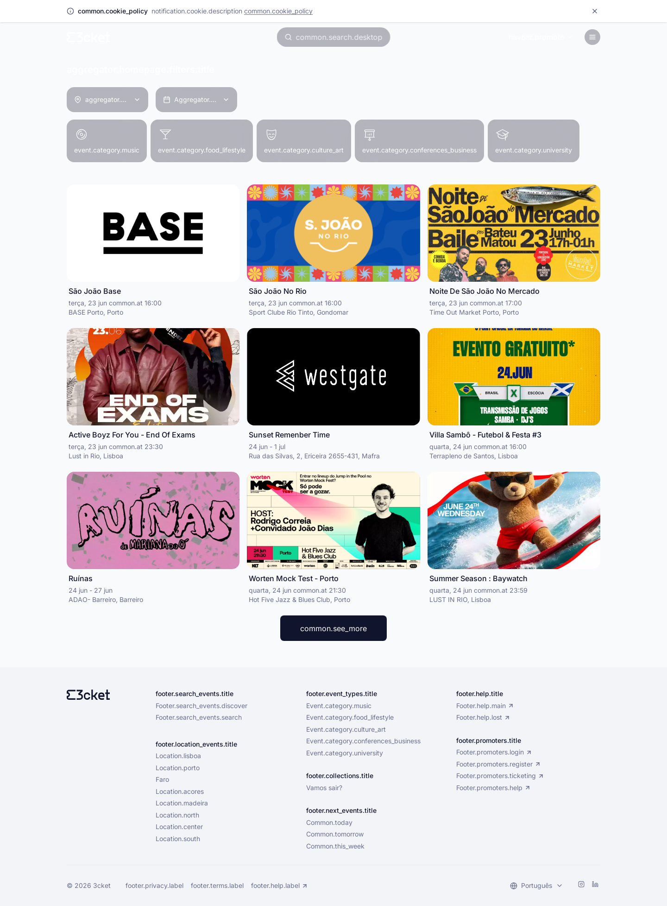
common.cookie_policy (278, 11)
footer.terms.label (217, 886)
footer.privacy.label (154, 886)
